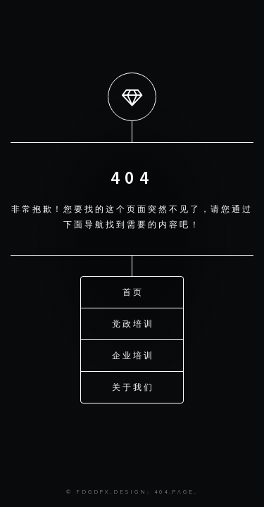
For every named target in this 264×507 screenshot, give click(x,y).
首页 (133, 292)
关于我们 (133, 387)
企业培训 (133, 355)
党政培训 (133, 323)
